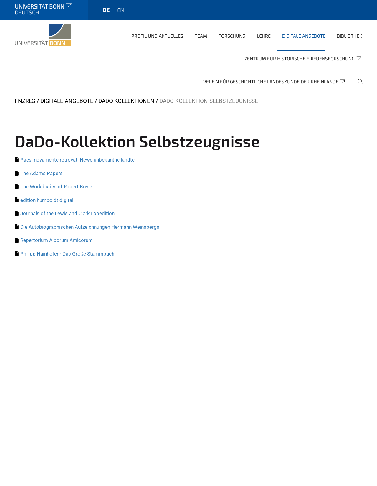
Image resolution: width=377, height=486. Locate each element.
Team (201, 36)
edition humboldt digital (46, 200)
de (106, 9)
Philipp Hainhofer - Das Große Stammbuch (67, 254)
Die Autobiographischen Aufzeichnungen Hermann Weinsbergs (89, 227)
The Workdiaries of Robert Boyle (56, 187)
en (120, 9)
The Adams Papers (41, 173)
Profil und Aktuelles (157, 36)
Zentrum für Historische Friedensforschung (303, 58)
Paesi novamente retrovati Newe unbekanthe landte (77, 160)
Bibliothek (349, 36)
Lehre (264, 36)
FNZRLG (25, 101)
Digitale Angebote (303, 36)
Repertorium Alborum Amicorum (56, 240)
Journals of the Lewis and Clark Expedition (67, 213)
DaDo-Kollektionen (126, 101)
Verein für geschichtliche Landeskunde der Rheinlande (274, 81)
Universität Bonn (44, 6)
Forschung (232, 36)
